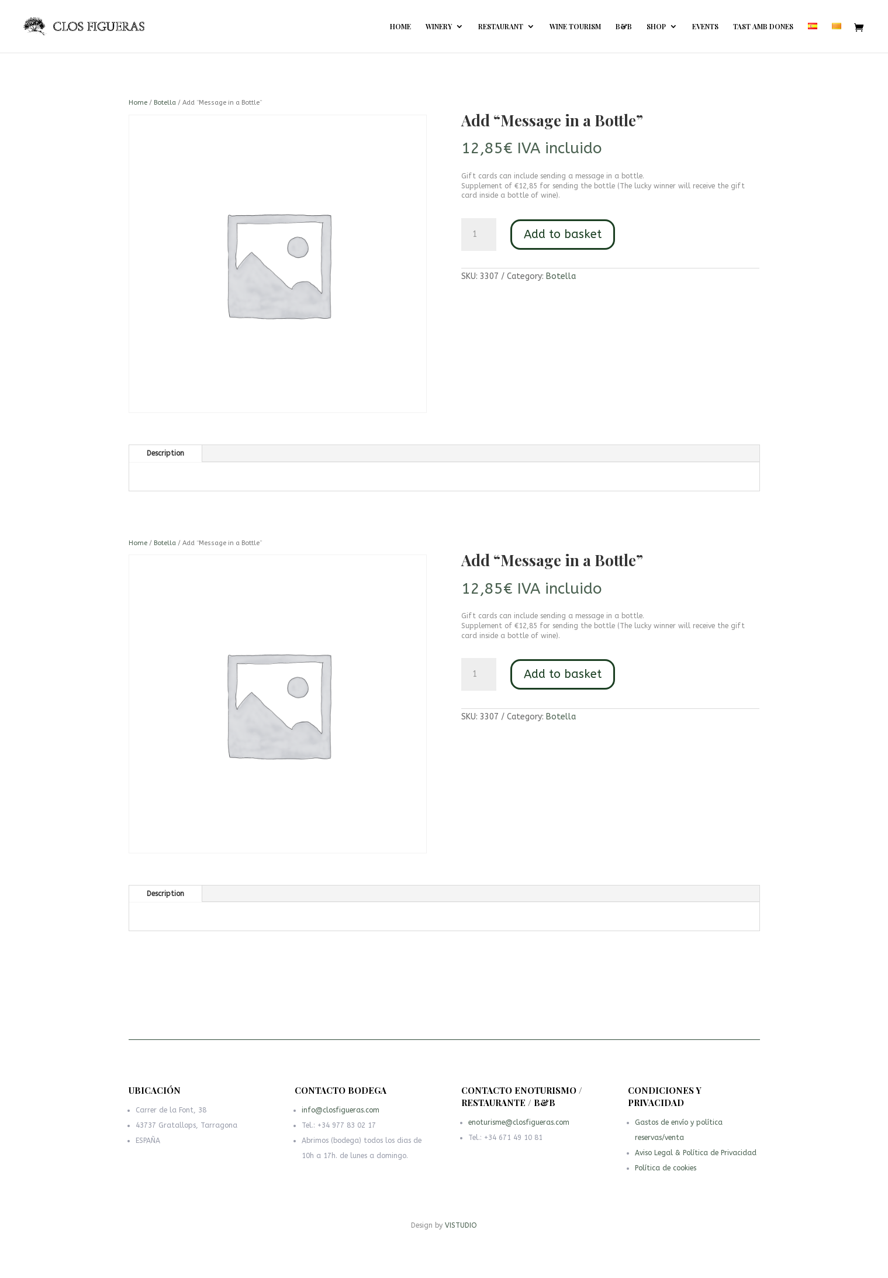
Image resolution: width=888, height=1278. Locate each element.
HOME (400, 26)
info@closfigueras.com (342, 1115)
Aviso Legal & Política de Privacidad (695, 1156)
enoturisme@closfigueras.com (520, 1125)
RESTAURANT (500, 26)
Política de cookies (668, 1170)
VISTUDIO (461, 1225)
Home (138, 102)
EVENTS (705, 26)
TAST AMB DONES (763, 26)
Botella (165, 102)
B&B (624, 26)
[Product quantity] (478, 234)
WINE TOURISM (575, 26)
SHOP (656, 26)
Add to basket (563, 234)
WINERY (439, 26)
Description (165, 453)
